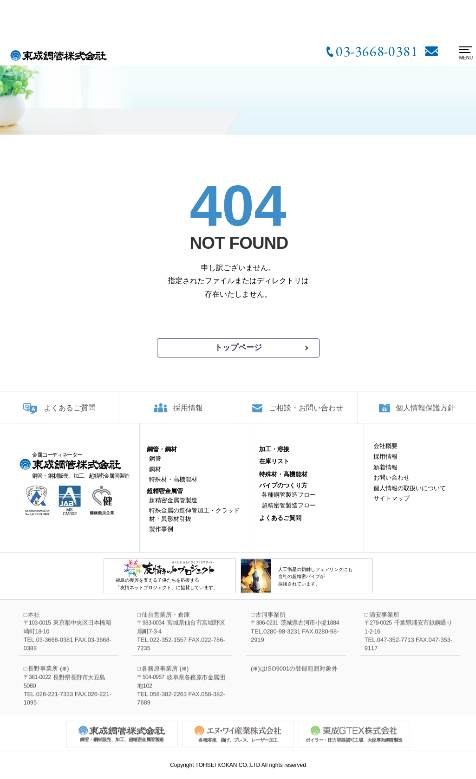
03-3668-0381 (377, 51)
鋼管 (155, 465)
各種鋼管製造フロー (288, 502)
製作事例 (161, 536)
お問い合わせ (391, 484)
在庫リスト (274, 468)
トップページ (238, 347)
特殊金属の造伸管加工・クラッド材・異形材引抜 (194, 522)
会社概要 (385, 453)
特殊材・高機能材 (173, 486)
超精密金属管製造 (173, 507)
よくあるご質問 (70, 414)
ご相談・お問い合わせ (306, 414)
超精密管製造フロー (288, 512)
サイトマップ (391, 505)
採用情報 (188, 414)
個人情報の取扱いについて (409, 495)
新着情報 (385, 474)
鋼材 (155, 476)
